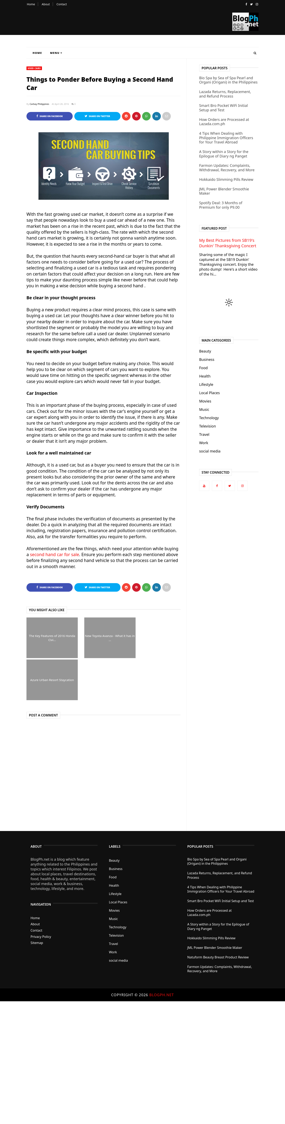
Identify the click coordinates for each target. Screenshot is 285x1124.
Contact (62, 4)
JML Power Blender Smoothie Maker (224, 191)
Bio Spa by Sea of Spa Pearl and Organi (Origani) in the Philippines (228, 80)
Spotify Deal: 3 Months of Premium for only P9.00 (220, 205)
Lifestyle (206, 384)
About (46, 4)
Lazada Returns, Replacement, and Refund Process (225, 94)
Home (31, 4)
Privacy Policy (41, 936)
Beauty (205, 351)
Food (203, 367)
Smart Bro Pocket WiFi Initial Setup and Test (223, 107)
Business (206, 359)
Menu (56, 53)
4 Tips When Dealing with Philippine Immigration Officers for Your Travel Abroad (226, 137)
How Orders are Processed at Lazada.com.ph (224, 121)
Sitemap (37, 943)
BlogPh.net (161, 994)
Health (204, 376)
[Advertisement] (122, 1062)
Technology (209, 417)
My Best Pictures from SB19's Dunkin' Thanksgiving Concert (227, 243)
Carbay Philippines (39, 103)
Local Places (209, 392)
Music (204, 409)
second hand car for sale (54, 554)
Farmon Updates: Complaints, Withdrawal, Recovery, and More (226, 167)
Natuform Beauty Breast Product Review (218, 957)
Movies (205, 401)
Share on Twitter (97, 116)
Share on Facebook (49, 116)
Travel (204, 434)
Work (203, 442)
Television (207, 426)
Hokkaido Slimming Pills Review (226, 179)
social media (209, 451)
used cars (34, 68)
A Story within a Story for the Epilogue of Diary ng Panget (223, 153)
